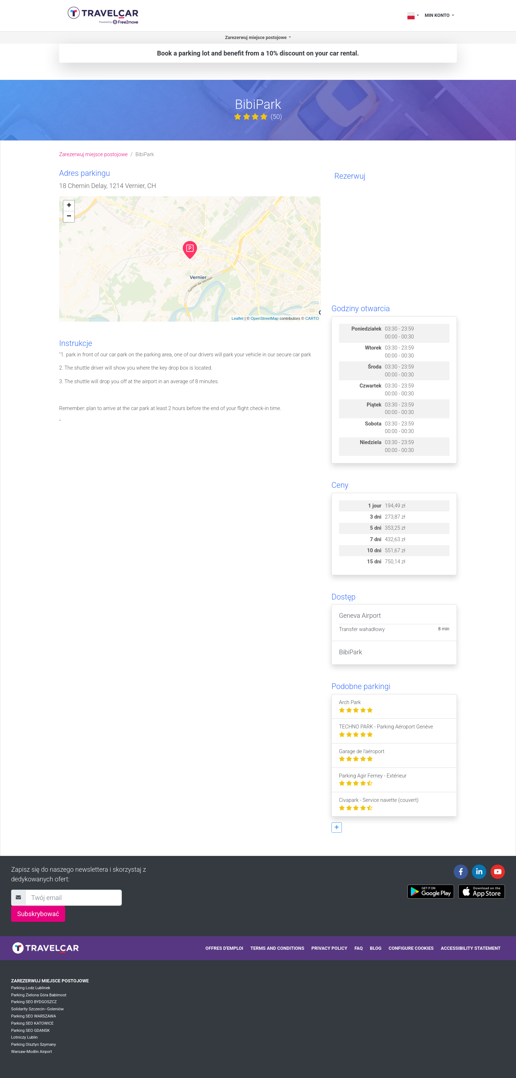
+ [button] (69, 206)
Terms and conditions (277, 948)
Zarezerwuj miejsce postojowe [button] (256, 37)
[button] (336, 827)
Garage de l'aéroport (361, 755)
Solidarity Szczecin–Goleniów (37, 1009)
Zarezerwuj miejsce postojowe (93, 154)
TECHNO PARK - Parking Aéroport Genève (386, 731)
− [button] (69, 216)
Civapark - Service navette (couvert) (379, 804)
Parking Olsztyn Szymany (33, 1044)
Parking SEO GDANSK (30, 1030)
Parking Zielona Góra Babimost (38, 995)
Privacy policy (329, 948)
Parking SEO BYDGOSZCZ (34, 1002)
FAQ (358, 948)
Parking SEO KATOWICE (32, 1023)
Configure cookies (411, 948)
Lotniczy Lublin (24, 1037)
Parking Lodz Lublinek (30, 988)
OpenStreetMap (264, 318)
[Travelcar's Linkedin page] (479, 872)
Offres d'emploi (224, 948)
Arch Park (356, 706)
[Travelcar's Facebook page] (461, 872)
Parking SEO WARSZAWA (33, 1016)
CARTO (312, 318)
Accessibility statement (471, 948)
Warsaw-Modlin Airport (31, 1051)
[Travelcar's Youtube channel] (498, 872)
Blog (375, 948)
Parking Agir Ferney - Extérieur (373, 780)
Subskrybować (38, 914)
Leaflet (237, 318)
